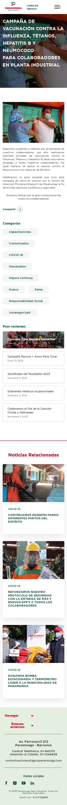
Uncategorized (20, 312)
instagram (15, 783)
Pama (39, 289)
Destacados (17, 266)
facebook (6, 783)
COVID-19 (16, 254)
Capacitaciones (20, 231)
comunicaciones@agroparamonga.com (33, 760)
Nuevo (14, 289)
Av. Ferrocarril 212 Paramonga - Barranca (33, 743)
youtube (24, 783)
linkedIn (32, 783)
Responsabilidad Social (26, 301)
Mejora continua (21, 278)
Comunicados (19, 243)
